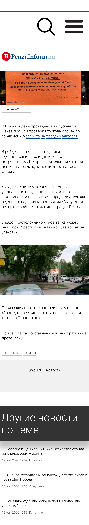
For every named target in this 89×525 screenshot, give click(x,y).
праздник (29, 352)
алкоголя (70, 135)
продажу (53, 135)
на (43, 135)
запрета (33, 135)
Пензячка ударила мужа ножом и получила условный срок (41, 503)
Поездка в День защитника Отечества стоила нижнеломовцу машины (43, 451)
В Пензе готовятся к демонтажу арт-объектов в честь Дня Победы (44, 477)
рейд (18, 352)
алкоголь (8, 352)
